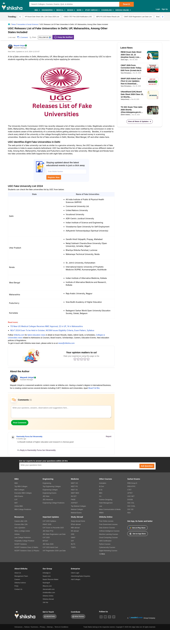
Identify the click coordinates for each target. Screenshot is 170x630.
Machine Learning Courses (108, 534)
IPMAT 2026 (47, 524)
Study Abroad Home (78, 521)
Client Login (75, 573)
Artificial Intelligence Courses (109, 531)
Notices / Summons (31, 627)
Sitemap (50, 627)
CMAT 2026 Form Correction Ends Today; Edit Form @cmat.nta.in (131, 67)
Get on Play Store (137, 528)
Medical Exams (76, 513)
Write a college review (22, 531)
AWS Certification (105, 541)
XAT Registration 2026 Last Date (54, 551)
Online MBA (18, 506)
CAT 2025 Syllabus (49, 521)
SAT (72, 541)
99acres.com (47, 586)
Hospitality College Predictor (24, 541)
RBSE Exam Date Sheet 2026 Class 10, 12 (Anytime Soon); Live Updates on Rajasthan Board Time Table (131, 55)
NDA (129, 513)
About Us (17, 573)
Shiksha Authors (20, 583)
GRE (72, 534)
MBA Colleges (19, 490)
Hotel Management (105, 503)
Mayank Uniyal (20, 45)
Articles (17, 534)
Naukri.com (47, 576)
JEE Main (46, 496)
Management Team (21, 576)
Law (100, 506)
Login (158, 9)
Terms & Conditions (61, 627)
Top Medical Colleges (78, 506)
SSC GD (130, 509)
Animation (102, 483)
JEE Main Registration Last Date (54, 534)
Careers (17, 579)
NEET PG (74, 486)
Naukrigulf (46, 583)
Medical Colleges (77, 509)
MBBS (101, 513)
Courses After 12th (21, 524)
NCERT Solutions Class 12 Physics (26, 551)
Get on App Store (138, 533)
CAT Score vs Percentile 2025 (53, 528)
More (80, 10)
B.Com (101, 486)
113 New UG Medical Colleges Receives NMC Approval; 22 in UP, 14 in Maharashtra (46, 326)
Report (108, 436)
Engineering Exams (49, 493)
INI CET (74, 496)
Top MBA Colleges (20, 486)
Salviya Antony (125, 99)
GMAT (73, 537)
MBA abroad (75, 528)
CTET (129, 490)
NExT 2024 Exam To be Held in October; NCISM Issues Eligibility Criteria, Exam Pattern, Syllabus (52, 330)
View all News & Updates (139, 121)
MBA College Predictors (22, 509)
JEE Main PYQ (48, 531)
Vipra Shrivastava (126, 73)
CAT (16, 500)
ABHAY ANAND (125, 114)
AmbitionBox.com (49, 592)
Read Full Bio (94, 388)
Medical (60, 10)
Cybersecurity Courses (107, 547)
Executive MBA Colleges (23, 493)
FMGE (73, 500)
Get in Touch (48, 612)
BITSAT (45, 541)
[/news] (14, 24)
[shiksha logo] (25, 615)
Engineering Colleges (50, 490)
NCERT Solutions (20, 544)
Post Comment (19, 423)
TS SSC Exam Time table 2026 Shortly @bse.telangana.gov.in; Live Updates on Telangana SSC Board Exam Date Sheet (131, 110)
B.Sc (100, 490)
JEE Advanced (48, 500)
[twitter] (113, 616)
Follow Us (103, 612)
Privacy (42, 627)
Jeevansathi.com (49, 589)
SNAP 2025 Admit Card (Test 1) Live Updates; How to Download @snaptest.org (131, 81)
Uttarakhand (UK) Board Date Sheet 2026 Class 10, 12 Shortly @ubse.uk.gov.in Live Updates (132, 94)
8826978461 (50, 616)
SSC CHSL (131, 506)
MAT (16, 503)
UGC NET (130, 496)
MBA (37, 10)
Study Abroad (92, 10)
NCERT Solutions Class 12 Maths (26, 547)
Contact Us (18, 589)
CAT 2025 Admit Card (50, 547)
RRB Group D (132, 483)
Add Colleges (75, 579)
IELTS (73, 544)
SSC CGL (130, 503)
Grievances (18, 627)
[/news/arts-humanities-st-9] (28, 24)
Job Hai (45, 602)
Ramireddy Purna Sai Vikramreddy (29, 436)
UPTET (129, 493)
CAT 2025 (46, 537)
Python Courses (104, 544)
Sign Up (165, 9)
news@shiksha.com (66, 343)
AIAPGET (74, 503)
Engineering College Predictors (53, 503)
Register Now (54, 177)
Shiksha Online (122, 10)
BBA (100, 493)
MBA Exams (18, 496)
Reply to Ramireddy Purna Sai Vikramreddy (36, 450)
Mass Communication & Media (110, 509)
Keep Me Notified (63, 37)
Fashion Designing (105, 500)
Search (126, 4)
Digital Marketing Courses (108, 551)
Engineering (48, 10)
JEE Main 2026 (48, 544)
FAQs (16, 586)
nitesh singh (124, 59)
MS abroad (75, 531)
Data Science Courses (107, 528)
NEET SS (74, 490)
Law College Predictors (22, 537)
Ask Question (147, 466)
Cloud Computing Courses (108, 537)
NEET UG (74, 483)
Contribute (75, 612)
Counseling (107, 10)
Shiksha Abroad (48, 599)
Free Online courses (106, 521)
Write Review (79, 616)
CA (100, 496)
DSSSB (130, 500)
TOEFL (73, 547)
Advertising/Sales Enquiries (80, 576)
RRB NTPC (131, 486)
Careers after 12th (20, 521)
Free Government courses (108, 524)
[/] (9, 24)
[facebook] (109, 616)
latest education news (36, 335)
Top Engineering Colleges (52, 486)
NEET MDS (75, 493)
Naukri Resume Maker (50, 579)
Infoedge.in (46, 573)
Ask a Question (19, 528)
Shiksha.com (19, 335)
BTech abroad (76, 524)
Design (71, 10)
